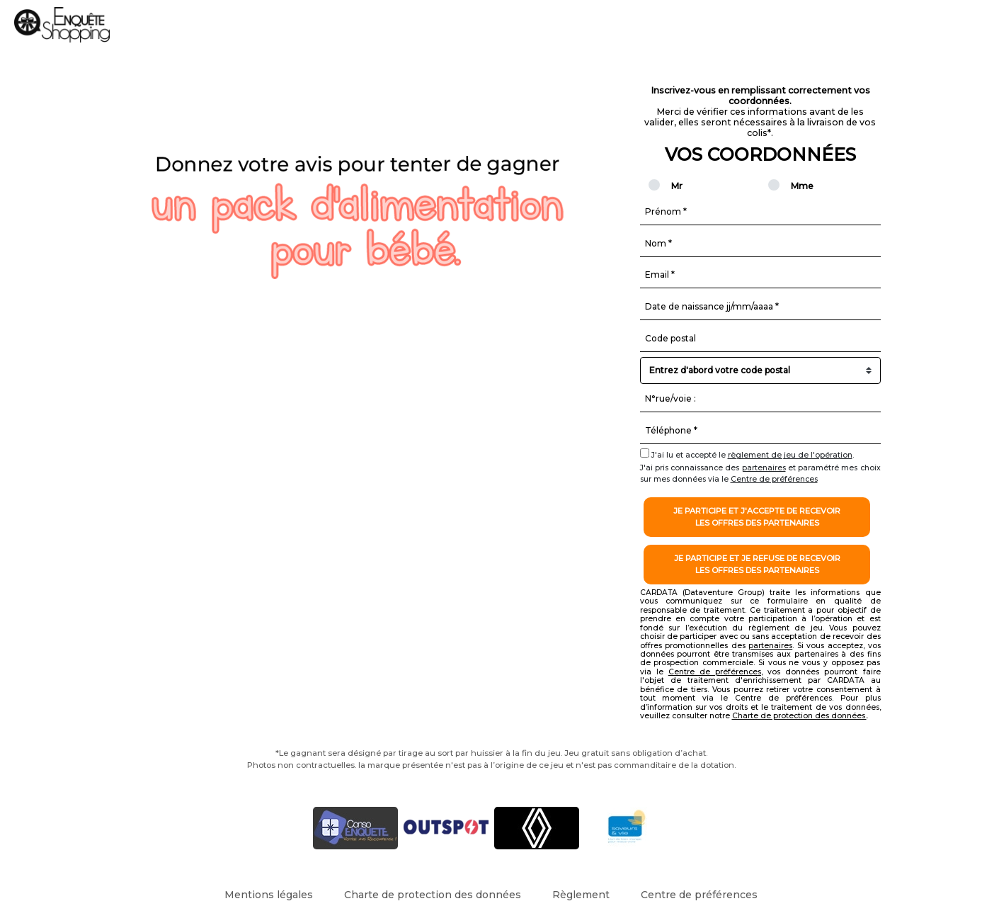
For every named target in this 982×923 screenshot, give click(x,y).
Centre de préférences (774, 479)
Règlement (581, 894)
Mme (794, 186)
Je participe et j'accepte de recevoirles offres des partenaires (756, 517)
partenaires (764, 467)
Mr (672, 186)
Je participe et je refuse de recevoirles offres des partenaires (757, 564)
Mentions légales (268, 894)
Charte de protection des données (432, 894)
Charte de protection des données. (799, 715)
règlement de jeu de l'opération (790, 455)
